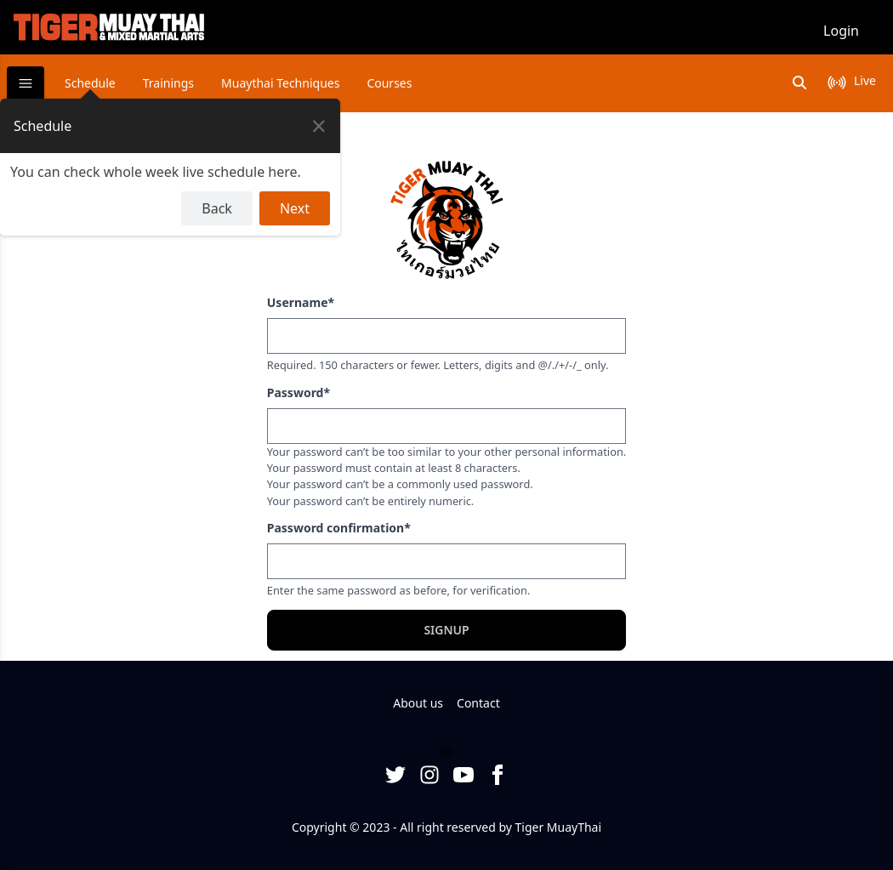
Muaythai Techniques (280, 83)
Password (298, 392)
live (865, 80)
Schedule (90, 83)
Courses (389, 83)
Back (217, 208)
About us (418, 703)
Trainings (168, 83)
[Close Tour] (319, 125)
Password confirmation (339, 528)
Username (300, 302)
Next (295, 208)
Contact (478, 703)
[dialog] (170, 167)
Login (841, 30)
